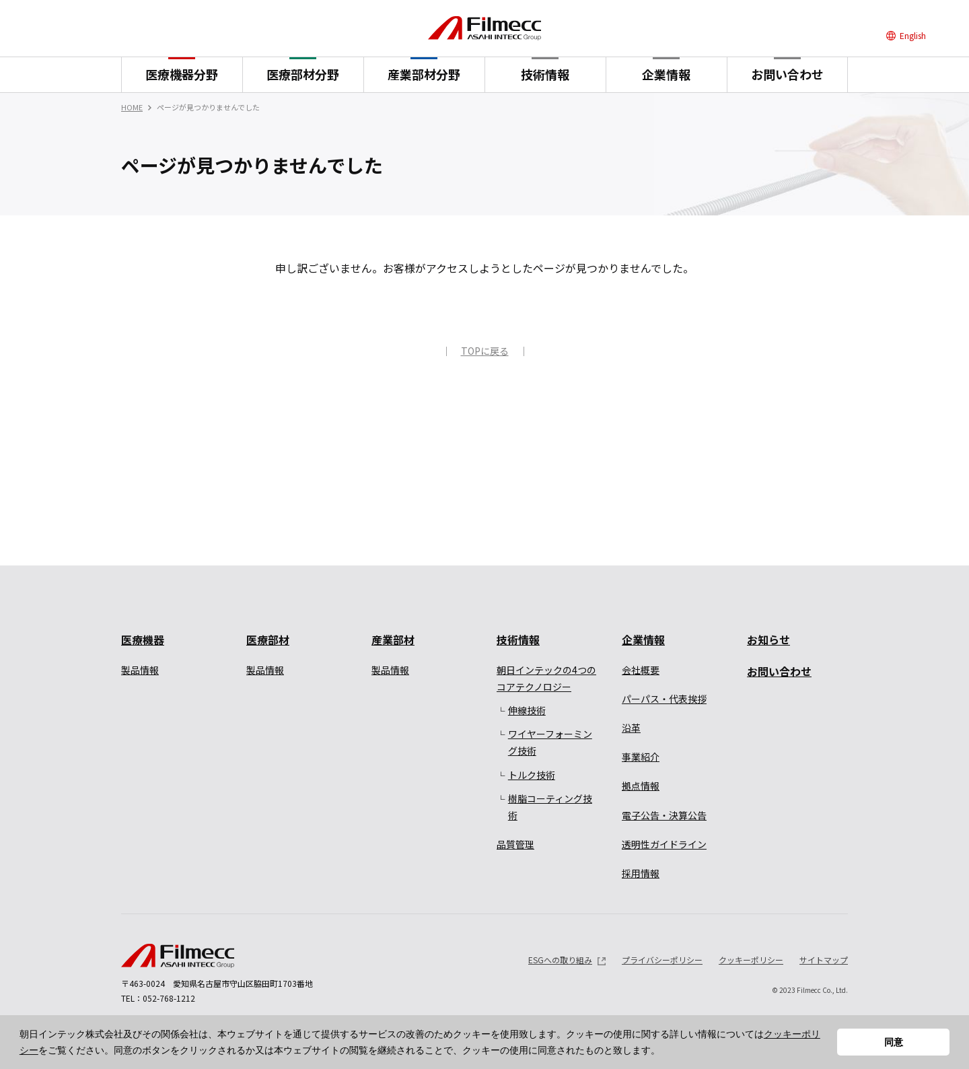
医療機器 (142, 639)
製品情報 (140, 670)
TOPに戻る (485, 350)
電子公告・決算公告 (664, 815)
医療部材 (267, 639)
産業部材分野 (424, 74)
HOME (132, 107)
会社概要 (640, 670)
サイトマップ (823, 959)
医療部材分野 (302, 74)
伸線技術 (527, 710)
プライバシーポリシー (662, 959)
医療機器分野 (181, 74)
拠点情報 (640, 785)
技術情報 (545, 74)
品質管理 (515, 844)
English (913, 35)
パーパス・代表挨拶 (664, 698)
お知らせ (768, 639)
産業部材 (393, 639)
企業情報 (666, 74)
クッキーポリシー (751, 959)
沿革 (631, 727)
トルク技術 (531, 775)
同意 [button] (893, 1042)
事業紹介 (640, 756)
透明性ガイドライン (664, 844)
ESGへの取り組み (560, 959)
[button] (665, 1051)
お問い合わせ (787, 74)
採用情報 (640, 873)
